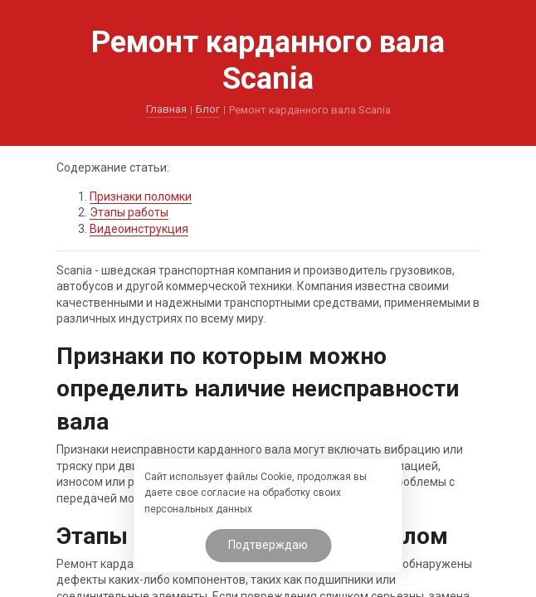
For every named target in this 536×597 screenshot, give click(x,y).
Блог (208, 109)
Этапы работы (129, 212)
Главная (166, 109)
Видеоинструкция (139, 228)
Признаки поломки (141, 196)
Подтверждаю (268, 544)
